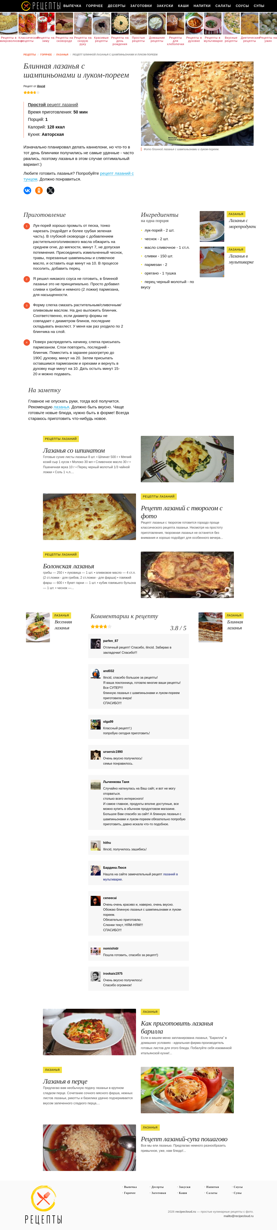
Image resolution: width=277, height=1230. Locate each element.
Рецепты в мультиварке (212, 39)
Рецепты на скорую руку (83, 41)
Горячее (94, 6)
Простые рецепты (138, 39)
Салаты (223, 6)
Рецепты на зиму (46, 39)
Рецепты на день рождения (120, 41)
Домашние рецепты (157, 39)
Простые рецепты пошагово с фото (44, 1205)
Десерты (117, 6)
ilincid (41, 86)
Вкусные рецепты (231, 39)
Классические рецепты (27, 39)
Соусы (242, 6)
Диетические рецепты (249, 39)
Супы (259, 6)
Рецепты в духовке (194, 39)
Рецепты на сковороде (64, 39)
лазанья (61, 407)
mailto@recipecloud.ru (238, 1216)
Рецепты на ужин (268, 39)
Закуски (165, 6)
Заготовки (141, 6)
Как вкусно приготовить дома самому (41, 6)
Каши (183, 6)
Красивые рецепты (101, 39)
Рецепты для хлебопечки (175, 41)
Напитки (202, 6)
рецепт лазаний (53, 104)
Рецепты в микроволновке (9, 39)
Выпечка (72, 6)
